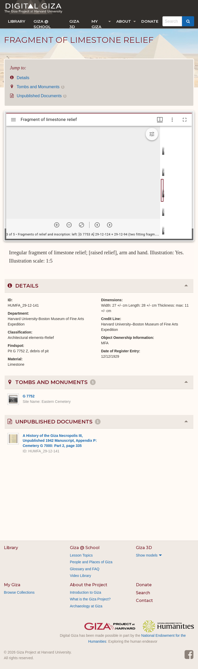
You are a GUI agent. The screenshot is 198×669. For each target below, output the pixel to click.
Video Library (80, 576)
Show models (147, 555)
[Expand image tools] (152, 134)
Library (16, 21)
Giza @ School (42, 23)
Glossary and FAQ (84, 569)
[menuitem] (16, 21)
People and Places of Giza (91, 562)
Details (19, 78)
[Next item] (109, 225)
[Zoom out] (69, 225)
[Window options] (172, 119)
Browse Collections (19, 592)
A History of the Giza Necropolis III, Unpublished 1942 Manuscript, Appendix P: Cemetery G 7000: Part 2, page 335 (60, 441)
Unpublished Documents (38, 96)
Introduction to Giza (85, 592)
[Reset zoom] (81, 225)
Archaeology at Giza (86, 606)
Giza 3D (74, 23)
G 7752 (29, 396)
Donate (149, 21)
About (123, 21)
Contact (144, 600)
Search (143, 592)
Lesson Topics (81, 555)
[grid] (176, 182)
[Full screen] (184, 119)
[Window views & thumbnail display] (160, 119)
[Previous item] (97, 225)
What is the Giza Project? (90, 599)
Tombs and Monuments (37, 87)
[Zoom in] (57, 225)
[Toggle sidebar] (13, 119)
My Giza (96, 23)
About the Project (88, 584)
